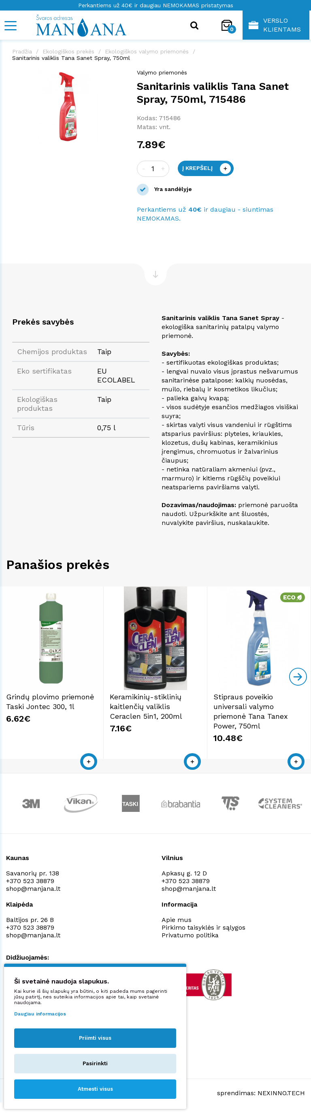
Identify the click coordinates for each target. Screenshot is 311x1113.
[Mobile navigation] (10, 25)
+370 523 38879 (30, 881)
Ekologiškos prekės (68, 51)
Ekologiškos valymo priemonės (147, 51)
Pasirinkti (95, 1063)
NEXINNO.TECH (281, 1093)
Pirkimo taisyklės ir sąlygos (203, 927)
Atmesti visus (95, 1089)
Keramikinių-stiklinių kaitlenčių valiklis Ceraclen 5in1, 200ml (146, 706)
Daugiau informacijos (40, 1014)
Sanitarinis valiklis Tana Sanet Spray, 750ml (71, 58)
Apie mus (177, 920)
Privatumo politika (190, 935)
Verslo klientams (275, 25)
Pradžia (22, 51)
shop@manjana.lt (33, 888)
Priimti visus (95, 1038)
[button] (117, 76)
